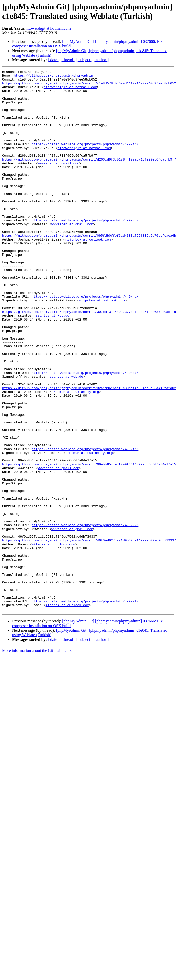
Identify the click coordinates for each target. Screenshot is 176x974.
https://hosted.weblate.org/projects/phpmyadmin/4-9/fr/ (85, 525)
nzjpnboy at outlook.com (88, 273)
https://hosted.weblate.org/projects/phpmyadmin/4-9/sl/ (85, 708)
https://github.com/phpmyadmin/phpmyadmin (53, 77)
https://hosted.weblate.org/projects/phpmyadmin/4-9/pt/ (85, 433)
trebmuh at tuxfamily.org (75, 456)
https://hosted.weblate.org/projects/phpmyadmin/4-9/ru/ (85, 250)
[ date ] (53, 60)
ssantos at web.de (52, 365)
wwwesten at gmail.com (58, 182)
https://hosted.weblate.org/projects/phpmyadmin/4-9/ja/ (85, 342)
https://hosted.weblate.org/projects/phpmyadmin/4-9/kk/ (85, 616)
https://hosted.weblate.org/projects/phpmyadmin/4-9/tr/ (85, 159)
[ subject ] (84, 60)
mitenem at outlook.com (53, 639)
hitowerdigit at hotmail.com (48, 28)
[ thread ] (67, 60)
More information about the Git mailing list (37, 759)
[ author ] (101, 60)
